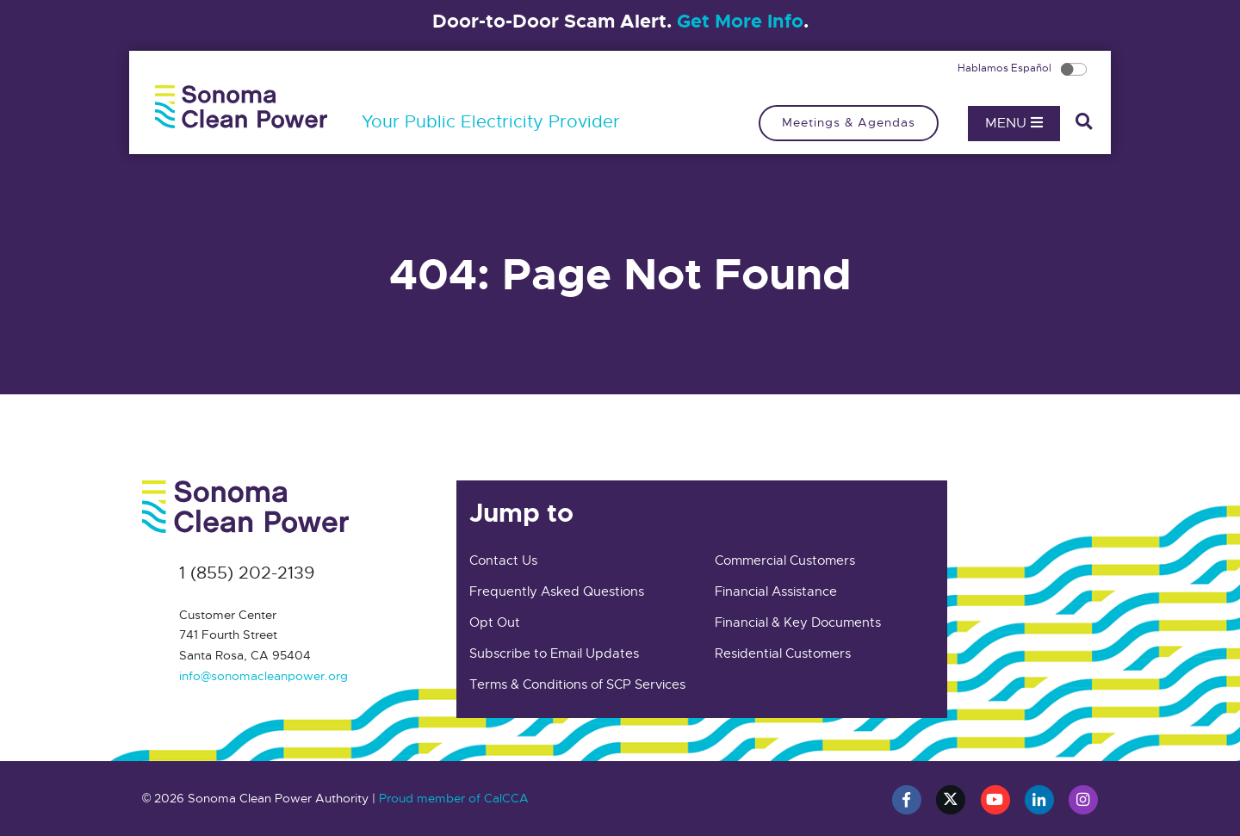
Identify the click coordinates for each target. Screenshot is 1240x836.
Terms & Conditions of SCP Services (577, 684)
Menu (1014, 123)
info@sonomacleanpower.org (263, 676)
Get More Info (740, 21)
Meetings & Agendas (848, 122)
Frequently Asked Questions (556, 591)
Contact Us (503, 560)
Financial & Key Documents (798, 622)
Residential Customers (783, 653)
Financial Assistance (776, 591)
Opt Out (494, 622)
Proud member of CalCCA (454, 798)
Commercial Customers (785, 560)
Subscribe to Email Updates (554, 653)
